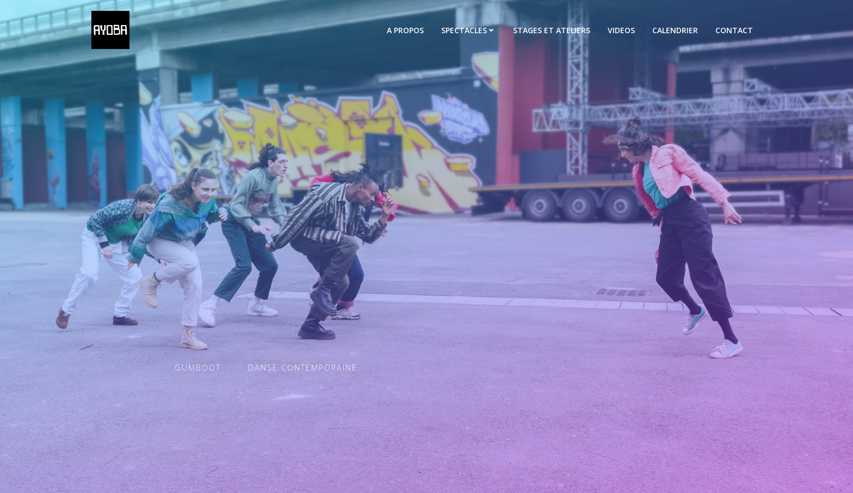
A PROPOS (405, 30)
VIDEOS (621, 30)
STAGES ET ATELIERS (551, 30)
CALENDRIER (675, 30)
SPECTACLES (468, 30)
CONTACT (734, 30)
